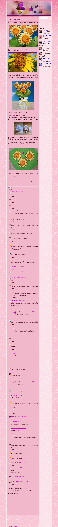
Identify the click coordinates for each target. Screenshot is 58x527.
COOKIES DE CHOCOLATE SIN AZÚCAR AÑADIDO (47, 30)
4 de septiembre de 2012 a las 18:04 (22, 416)
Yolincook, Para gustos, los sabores (16, 373)
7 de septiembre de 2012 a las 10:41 (20, 462)
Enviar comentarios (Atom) (14, 526)
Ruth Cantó (12, 476)
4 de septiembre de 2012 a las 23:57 (21, 428)
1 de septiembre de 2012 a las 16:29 (21, 277)
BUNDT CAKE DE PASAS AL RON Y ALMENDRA (46, 52)
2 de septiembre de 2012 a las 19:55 (19, 337)
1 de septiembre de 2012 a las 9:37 (18, 259)
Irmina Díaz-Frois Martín (14, 390)
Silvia (12, 343)
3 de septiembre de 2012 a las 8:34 (17, 343)
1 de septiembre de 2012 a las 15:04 (19, 271)
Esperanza (12, 337)
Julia (14, 115)
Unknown (12, 191)
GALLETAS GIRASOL (15, 19)
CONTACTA (20, 15)
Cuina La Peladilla (13, 428)
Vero (11, 210)
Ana (11, 421)
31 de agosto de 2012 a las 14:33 (17, 210)
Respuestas (13, 407)
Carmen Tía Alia (13, 300)
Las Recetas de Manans (14, 481)
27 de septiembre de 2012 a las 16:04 (23, 481)
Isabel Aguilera (13, 360)
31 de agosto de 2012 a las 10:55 (18, 191)
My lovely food (25, 77)
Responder (12, 196)
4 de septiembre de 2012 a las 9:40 (22, 390)
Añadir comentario (10, 486)
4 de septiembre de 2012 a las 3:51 (26, 373)
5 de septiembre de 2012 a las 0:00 (32, 435)
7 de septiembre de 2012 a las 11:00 (20, 467)
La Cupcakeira (13, 204)
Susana (12, 198)
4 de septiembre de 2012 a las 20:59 (17, 421)
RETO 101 (17, 15)
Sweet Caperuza (13, 462)
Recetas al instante (13, 277)
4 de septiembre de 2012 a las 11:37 (17, 395)
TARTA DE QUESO (30, 181)
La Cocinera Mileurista (14, 416)
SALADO (14, 15)
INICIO (8, 15)
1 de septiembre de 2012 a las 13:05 (19, 266)
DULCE (11, 15)
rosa (11, 320)
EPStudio (18, 176)
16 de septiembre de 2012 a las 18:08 (19, 476)
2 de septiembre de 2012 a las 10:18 (20, 300)
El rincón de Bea (29, 143)
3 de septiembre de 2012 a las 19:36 (20, 360)
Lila (11, 395)
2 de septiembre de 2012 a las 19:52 (17, 320)
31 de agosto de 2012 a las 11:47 (17, 198)
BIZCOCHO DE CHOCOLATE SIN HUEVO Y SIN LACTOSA (47, 41)
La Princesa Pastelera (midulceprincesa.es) (20, 311)
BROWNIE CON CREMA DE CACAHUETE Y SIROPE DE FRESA (46, 58)
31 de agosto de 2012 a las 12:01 (19, 204)
